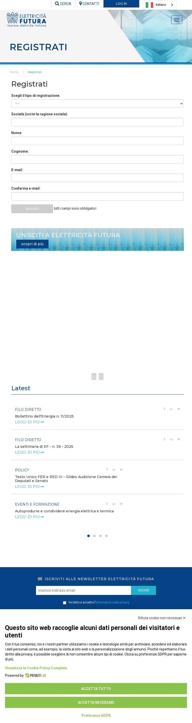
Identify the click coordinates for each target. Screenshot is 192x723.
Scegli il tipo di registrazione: (35, 96)
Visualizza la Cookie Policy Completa (36, 668)
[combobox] (159, 5)
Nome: (16, 133)
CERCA (63, 4)
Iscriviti (33, 208)
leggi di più (29, 422)
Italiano (156, 5)
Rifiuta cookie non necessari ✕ (162, 618)
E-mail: (17, 170)
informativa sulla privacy (112, 602)
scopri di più (32, 244)
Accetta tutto (96, 689)
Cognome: (20, 151)
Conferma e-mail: (25, 188)
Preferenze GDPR (96, 715)
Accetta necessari (96, 702)
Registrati (35, 72)
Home (14, 72)
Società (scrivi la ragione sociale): (39, 114)
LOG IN (121, 4)
